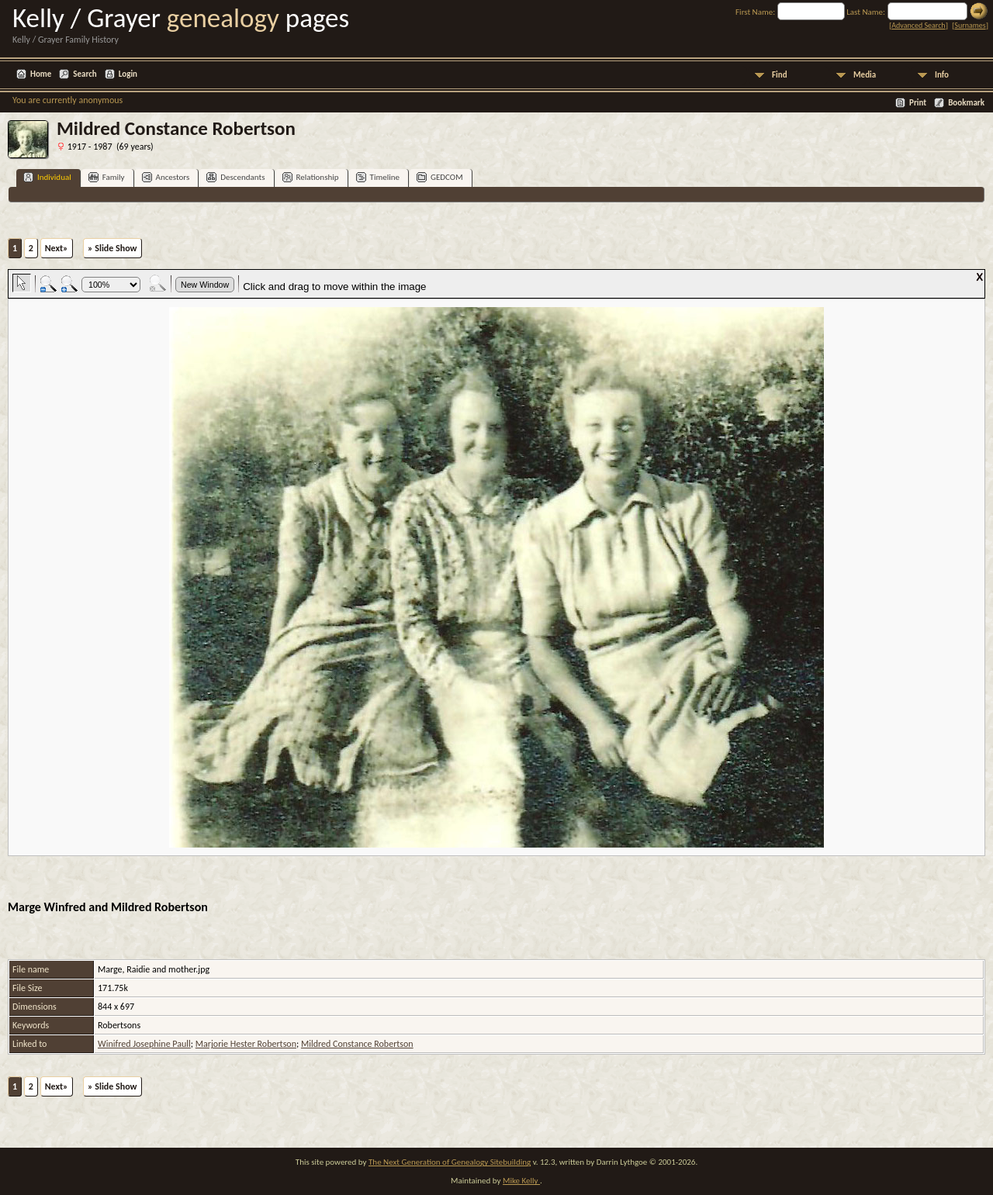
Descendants (235, 177)
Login (128, 74)
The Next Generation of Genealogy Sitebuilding (449, 1162)
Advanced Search (918, 25)
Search (84, 74)
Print (917, 103)
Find (779, 75)
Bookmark (966, 103)
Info (942, 75)
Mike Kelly (521, 1181)
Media (864, 75)
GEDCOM (440, 177)
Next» (56, 248)
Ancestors (166, 177)
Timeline (378, 177)
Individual (47, 177)
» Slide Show (112, 248)
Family (106, 177)
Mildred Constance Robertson (357, 1043)
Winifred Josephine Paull (144, 1043)
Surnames (969, 25)
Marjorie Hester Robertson (245, 1043)
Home (40, 74)
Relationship (310, 177)
